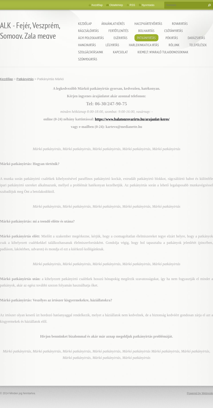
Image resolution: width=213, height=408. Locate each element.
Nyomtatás (148, 5)
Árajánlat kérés (113, 23)
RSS (132, 5)
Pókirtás (172, 38)
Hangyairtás (87, 45)
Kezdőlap (85, 23)
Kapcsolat (120, 52)
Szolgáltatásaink (90, 52)
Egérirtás (120, 38)
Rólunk (174, 45)
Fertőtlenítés (118, 30)
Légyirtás (112, 45)
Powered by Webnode (200, 393)
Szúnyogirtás (87, 59)
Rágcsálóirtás (88, 30)
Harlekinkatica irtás (144, 45)
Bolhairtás (146, 30)
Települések (198, 45)
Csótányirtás (173, 30)
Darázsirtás (196, 38)
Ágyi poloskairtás (91, 38)
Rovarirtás (180, 23)
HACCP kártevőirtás (148, 23)
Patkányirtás (146, 38)
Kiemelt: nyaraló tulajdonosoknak (163, 52)
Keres (208, 5)
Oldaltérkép (116, 5)
